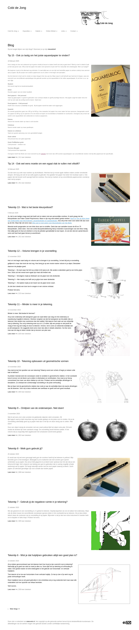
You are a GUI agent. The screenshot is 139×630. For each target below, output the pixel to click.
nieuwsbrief (52, 49)
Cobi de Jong (17, 7)
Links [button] (63, 31)
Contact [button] (74, 31)
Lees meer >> (13, 157)
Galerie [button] (38, 31)
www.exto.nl (31, 621)
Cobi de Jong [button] (13, 31)
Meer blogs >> (15, 609)
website (43, 154)
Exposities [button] (27, 31)
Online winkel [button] (51, 31)
